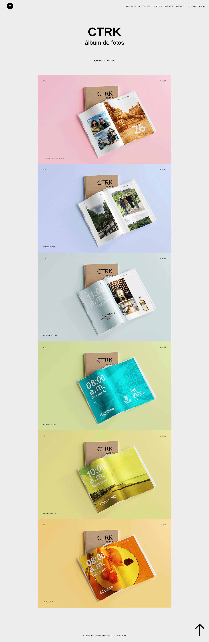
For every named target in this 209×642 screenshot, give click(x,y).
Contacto (180, 7)
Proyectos (144, 7)
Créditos (169, 7)
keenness (131, 7)
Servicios (157, 7)
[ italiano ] (193, 7)
